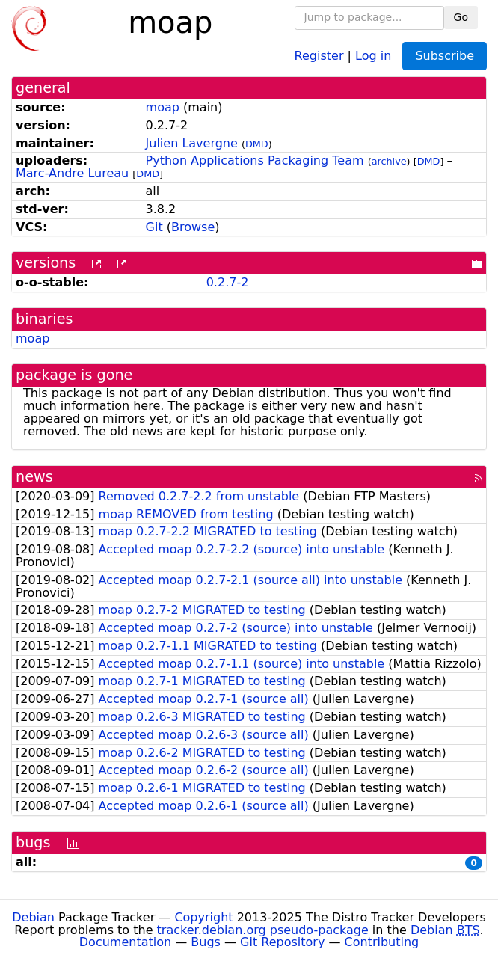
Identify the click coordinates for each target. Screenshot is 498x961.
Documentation (125, 942)
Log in (373, 55)
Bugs (206, 942)
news (34, 476)
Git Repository (282, 942)
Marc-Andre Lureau (72, 173)
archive (389, 161)
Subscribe (444, 56)
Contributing (382, 942)
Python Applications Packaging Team (255, 160)
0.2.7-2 (227, 282)
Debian (33, 917)
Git (154, 227)
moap (162, 107)
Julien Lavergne (192, 143)
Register (319, 55)
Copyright (203, 917)
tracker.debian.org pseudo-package (263, 930)
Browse (193, 227)
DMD (256, 144)
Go (461, 17)
